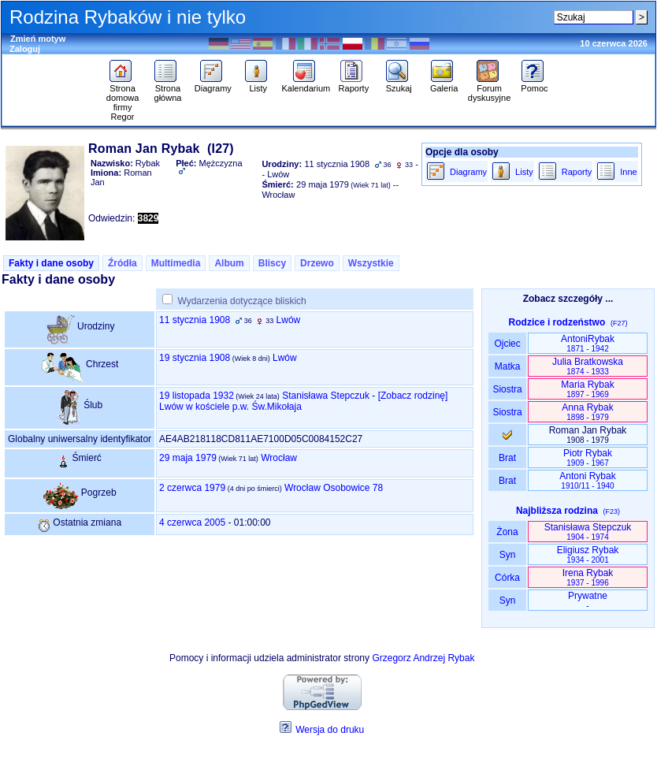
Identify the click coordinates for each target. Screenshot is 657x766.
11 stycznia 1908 (194, 319)
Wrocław (279, 457)
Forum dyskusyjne (489, 89)
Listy (258, 84)
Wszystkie (371, 263)
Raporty (354, 84)
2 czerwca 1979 (192, 487)
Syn (507, 554)
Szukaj (399, 84)
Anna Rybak (587, 412)
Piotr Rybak (587, 457)
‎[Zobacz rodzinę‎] (413, 395)
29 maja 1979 (188, 457)
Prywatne (587, 600)
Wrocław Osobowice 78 (333, 487)
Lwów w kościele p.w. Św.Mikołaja (230, 406)
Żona (507, 531)
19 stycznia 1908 (194, 357)
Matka (507, 366)
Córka (507, 577)
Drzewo (317, 263)
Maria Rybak (587, 389)
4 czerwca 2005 (192, 522)
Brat (507, 457)
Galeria (443, 84)
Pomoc (534, 84)
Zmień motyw (37, 38)
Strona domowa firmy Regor (122, 98)
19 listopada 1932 (196, 395)
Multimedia (176, 263)
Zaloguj (24, 49)
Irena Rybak (588, 577)
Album (228, 263)
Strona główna (167, 89)
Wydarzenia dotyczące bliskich (241, 301)
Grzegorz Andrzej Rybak (423, 658)
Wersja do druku (329, 729)
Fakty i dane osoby (51, 263)
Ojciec (507, 343)
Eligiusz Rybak (588, 554)
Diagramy (213, 84)
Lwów (289, 319)
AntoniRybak (587, 343)
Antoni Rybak (587, 480)
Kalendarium (305, 84)
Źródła (122, 263)
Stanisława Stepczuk (325, 395)
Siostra (507, 389)
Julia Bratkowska (587, 366)
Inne (628, 172)
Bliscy (272, 263)
